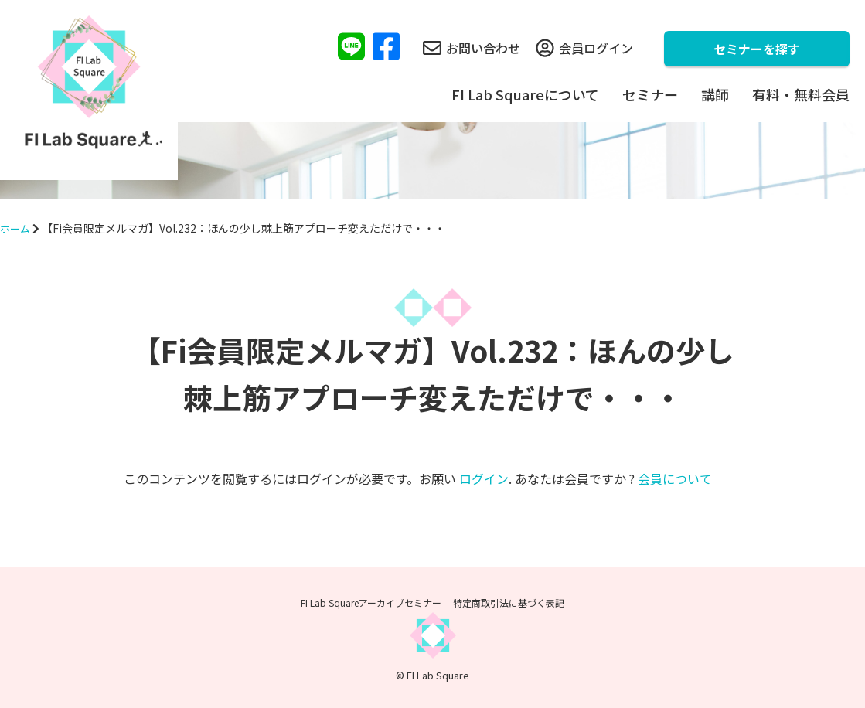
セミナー (650, 94)
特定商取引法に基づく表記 (508, 602)
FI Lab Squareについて (525, 94)
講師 (715, 94)
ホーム (16, 228)
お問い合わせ (471, 48)
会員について (675, 478)
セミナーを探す (756, 48)
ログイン (484, 478)
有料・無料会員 (801, 94)
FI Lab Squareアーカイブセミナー (371, 602)
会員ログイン (584, 48)
